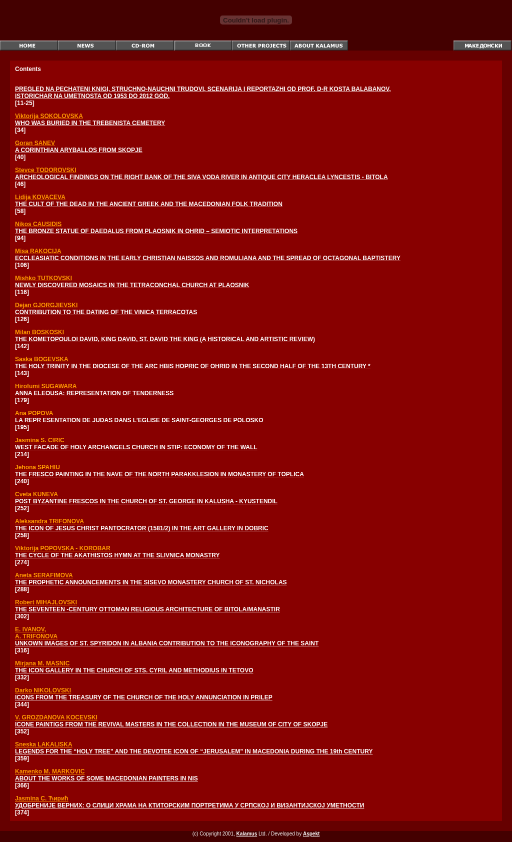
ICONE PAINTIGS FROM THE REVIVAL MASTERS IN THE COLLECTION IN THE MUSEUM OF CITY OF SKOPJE (171, 724)
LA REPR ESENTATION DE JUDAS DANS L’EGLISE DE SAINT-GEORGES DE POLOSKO (139, 420)
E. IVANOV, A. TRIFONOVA (36, 633)
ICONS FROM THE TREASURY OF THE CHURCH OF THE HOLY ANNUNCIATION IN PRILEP (143, 697)
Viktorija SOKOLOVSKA (49, 116)
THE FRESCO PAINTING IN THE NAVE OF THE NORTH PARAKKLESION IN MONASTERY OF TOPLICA (159, 474)
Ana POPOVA (34, 413)
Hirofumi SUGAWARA (45, 386)
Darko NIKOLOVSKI (43, 690)
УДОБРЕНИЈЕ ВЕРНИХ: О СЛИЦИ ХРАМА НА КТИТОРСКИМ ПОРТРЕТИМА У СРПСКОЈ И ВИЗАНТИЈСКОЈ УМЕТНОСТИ (189, 805)
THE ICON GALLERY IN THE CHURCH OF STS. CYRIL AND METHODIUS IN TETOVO (134, 670)
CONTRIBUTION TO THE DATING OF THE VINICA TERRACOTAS (106, 312)
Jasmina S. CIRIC (39, 440)
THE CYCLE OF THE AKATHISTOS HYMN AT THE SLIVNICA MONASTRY (117, 555)
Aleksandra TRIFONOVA (49, 521)
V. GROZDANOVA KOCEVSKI (56, 717)
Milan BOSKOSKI (39, 332)
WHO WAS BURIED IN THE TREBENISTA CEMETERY (90, 123)
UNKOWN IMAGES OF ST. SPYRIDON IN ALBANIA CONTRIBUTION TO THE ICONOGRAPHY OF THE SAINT (166, 643)
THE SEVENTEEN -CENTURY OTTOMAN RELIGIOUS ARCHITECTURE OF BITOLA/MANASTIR (147, 609)
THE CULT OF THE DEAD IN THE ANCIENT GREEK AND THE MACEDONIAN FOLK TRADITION (148, 204)
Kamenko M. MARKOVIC (49, 771)
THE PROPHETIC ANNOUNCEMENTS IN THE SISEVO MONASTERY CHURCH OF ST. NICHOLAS (151, 582)
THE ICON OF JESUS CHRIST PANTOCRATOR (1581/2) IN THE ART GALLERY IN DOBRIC (141, 528)
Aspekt (311, 833)
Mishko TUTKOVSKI (43, 278)
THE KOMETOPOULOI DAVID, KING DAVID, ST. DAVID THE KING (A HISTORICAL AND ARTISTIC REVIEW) (165, 339)
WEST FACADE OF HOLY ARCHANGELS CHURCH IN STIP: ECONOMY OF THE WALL (136, 447)
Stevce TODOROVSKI (45, 170)
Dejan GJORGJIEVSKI (46, 305)
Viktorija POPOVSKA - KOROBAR (62, 548)
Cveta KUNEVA (36, 494)
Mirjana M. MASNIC (42, 663)
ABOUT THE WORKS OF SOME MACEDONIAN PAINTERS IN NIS (106, 778)
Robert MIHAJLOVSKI (46, 602)
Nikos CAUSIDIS (38, 224)
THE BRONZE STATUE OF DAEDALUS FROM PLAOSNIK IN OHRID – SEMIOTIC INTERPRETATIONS (156, 231)
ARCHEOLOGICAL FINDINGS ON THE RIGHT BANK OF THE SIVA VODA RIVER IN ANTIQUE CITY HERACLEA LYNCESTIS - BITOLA (201, 177)
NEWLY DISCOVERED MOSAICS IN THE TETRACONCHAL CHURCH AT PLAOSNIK (132, 285)
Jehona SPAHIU (37, 467)
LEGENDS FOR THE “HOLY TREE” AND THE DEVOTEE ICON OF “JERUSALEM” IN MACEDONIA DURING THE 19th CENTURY (193, 751)
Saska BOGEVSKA (41, 359)
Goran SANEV (35, 143)
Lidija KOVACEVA (40, 197)
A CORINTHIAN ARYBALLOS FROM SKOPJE (78, 150)
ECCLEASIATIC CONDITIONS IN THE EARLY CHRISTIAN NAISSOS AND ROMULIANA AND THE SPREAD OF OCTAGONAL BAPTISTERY (207, 258)
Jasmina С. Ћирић (41, 798)
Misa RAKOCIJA (38, 251)
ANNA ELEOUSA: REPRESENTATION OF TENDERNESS (94, 393)
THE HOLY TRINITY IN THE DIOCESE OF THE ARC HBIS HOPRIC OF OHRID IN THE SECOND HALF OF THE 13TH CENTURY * (192, 366)
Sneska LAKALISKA (43, 744)
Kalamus (247, 833)
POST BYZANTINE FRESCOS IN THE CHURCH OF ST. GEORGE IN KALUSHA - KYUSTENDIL (146, 501)
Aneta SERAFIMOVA (44, 575)
